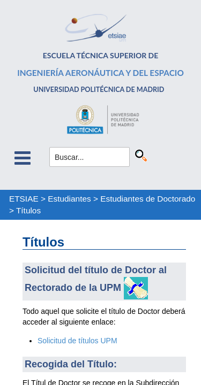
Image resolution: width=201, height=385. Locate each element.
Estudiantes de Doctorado (147, 198)
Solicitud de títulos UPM (77, 340)
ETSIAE (24, 198)
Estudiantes (69, 198)
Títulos (28, 210)
